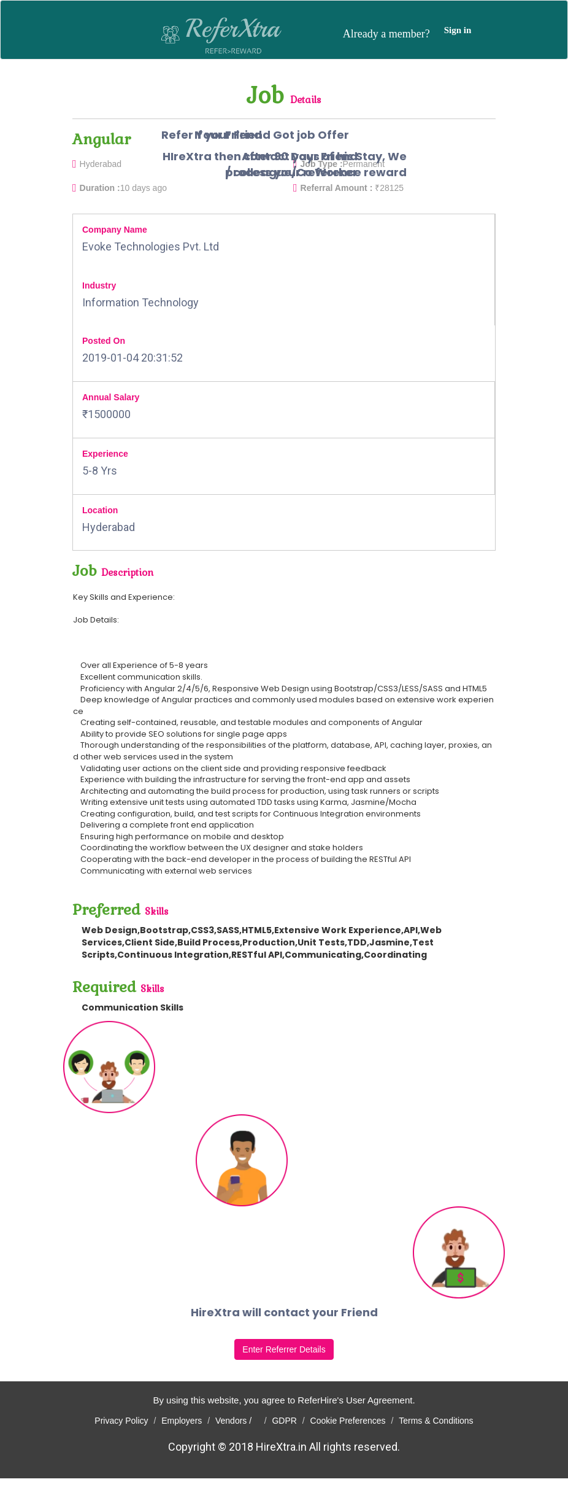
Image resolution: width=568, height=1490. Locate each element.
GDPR (284, 1421)
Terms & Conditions (436, 1421)
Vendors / (237, 1421)
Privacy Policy (121, 1421)
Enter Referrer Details (283, 1349)
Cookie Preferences (348, 1421)
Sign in (458, 30)
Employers (181, 1421)
